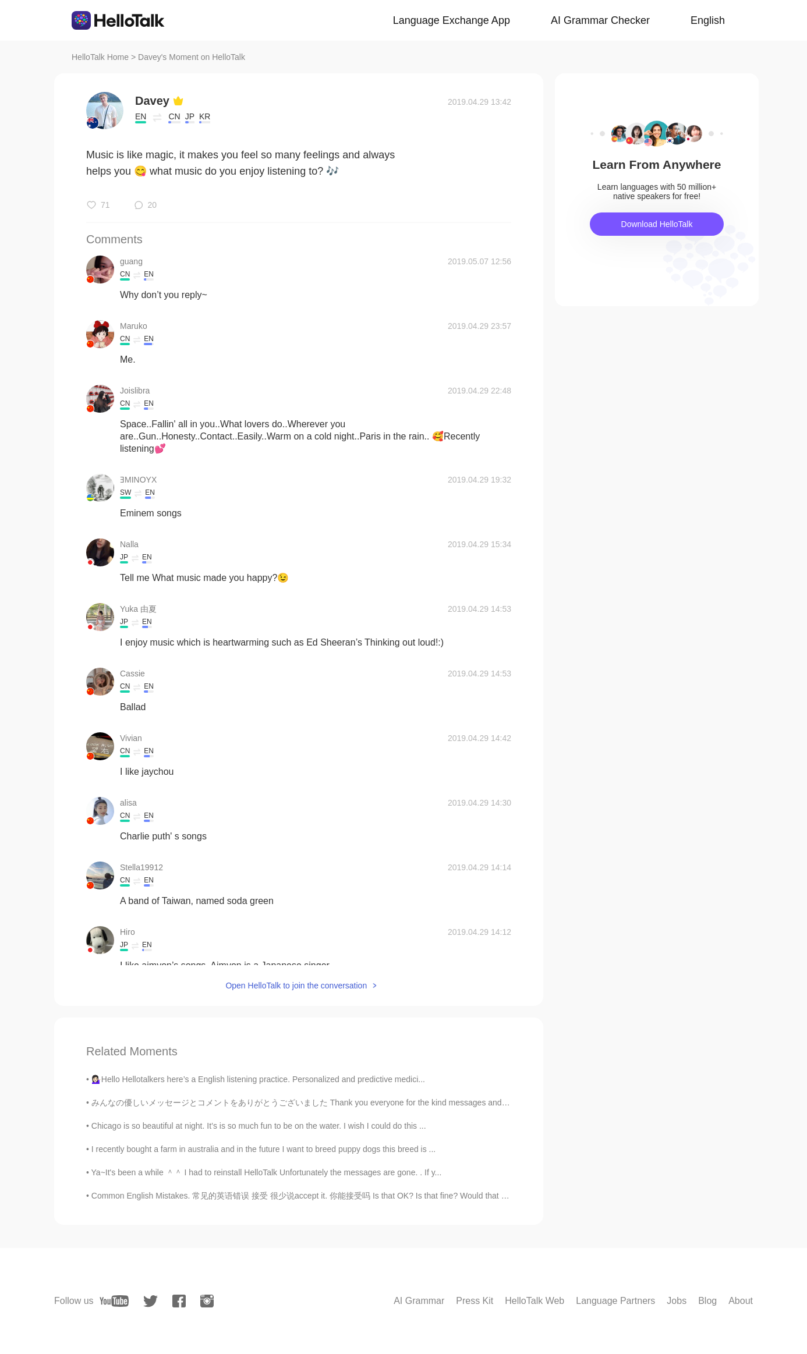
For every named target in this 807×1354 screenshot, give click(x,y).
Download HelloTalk (657, 224)
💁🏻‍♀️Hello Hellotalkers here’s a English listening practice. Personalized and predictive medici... (258, 1079)
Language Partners (615, 1301)
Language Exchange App (451, 20)
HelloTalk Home (100, 57)
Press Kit (474, 1301)
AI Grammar (419, 1301)
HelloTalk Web (534, 1301)
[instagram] (207, 1301)
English (708, 20)
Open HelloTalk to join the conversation (296, 985)
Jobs (676, 1301)
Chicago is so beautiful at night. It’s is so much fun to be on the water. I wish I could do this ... (258, 1125)
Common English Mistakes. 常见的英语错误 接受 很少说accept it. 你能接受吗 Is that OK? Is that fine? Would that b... (301, 1195)
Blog (707, 1301)
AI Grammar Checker (600, 20)
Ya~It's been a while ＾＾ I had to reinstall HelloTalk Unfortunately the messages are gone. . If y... (266, 1172)
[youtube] (114, 1301)
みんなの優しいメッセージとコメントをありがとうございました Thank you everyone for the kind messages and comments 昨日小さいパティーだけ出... (370, 1102)
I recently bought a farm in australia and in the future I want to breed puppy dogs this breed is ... (263, 1149)
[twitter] (150, 1301)
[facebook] (179, 1301)
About (740, 1301)
